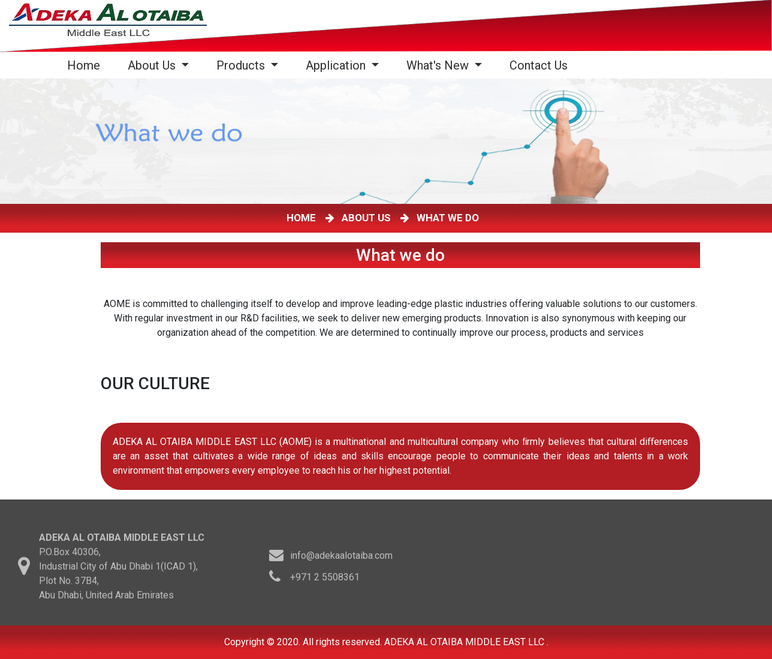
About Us (153, 65)
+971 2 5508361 (325, 579)
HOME (304, 218)
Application (337, 65)
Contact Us (538, 65)
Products (242, 65)
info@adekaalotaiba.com (341, 557)
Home (86, 65)
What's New (439, 65)
